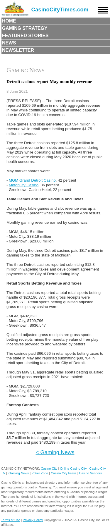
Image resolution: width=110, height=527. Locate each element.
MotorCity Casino (23, 185)
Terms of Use (10, 520)
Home (9, 20)
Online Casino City (73, 468)
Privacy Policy (33, 520)
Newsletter (18, 50)
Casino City (49, 468)
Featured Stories (25, 35)
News (9, 42)
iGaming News (18, 473)
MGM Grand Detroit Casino (32, 180)
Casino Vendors (90, 473)
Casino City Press (63, 473)
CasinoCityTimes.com (60, 9)
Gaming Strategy (24, 28)
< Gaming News (55, 452)
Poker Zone (39, 473)
